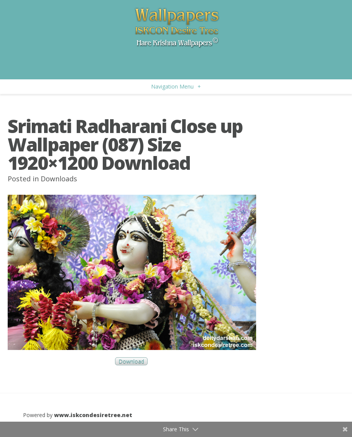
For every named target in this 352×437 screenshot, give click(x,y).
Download (131, 361)
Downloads (59, 178)
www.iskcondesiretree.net (93, 415)
